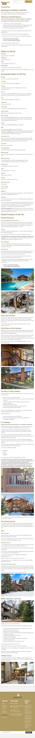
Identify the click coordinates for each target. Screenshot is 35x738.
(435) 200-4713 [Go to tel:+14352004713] (16, 703)
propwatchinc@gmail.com (27, 199)
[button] (31, 3)
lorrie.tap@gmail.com (16, 83)
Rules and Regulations (4, 706)
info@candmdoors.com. (6, 556)
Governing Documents (4, 712)
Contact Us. (19, 257)
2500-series (19, 568)
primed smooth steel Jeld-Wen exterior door (11, 535)
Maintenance (5, 715)
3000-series (26, 568)
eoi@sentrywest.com (5, 89)
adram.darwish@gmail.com (20, 139)
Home (3, 703)
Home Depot (16, 567)
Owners (3, 709)
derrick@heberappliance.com (12, 194)
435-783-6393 (9, 83)
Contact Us (17, 43)
